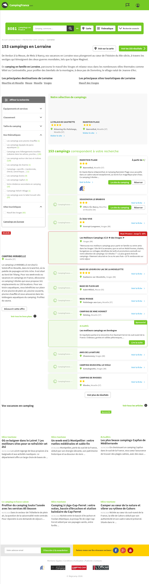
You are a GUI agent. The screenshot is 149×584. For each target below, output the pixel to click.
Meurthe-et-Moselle (13, 83)
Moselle (38, 83)
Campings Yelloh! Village (19, 191)
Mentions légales (54, 564)
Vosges (48, 83)
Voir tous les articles (135, 408)
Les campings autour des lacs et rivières (24, 159)
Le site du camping (120, 186)
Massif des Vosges (89, 83)
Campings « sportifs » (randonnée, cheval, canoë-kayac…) (21, 170)
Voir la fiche (86, 186)
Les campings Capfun (17, 180)
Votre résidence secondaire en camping (24, 185)
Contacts (98, 564)
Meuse (28, 83)
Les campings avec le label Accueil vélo (23, 196)
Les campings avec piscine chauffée (23, 141)
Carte (86, 28)
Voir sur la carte (104, 48)
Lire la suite (137, 345)
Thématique (105, 28)
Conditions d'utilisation (74, 564)
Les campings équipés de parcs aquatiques (20, 146)
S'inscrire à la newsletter (55, 553)
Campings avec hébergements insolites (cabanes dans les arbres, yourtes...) (24, 152)
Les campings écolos (17, 176)
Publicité (89, 564)
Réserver (138, 186)
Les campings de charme (19, 165)
